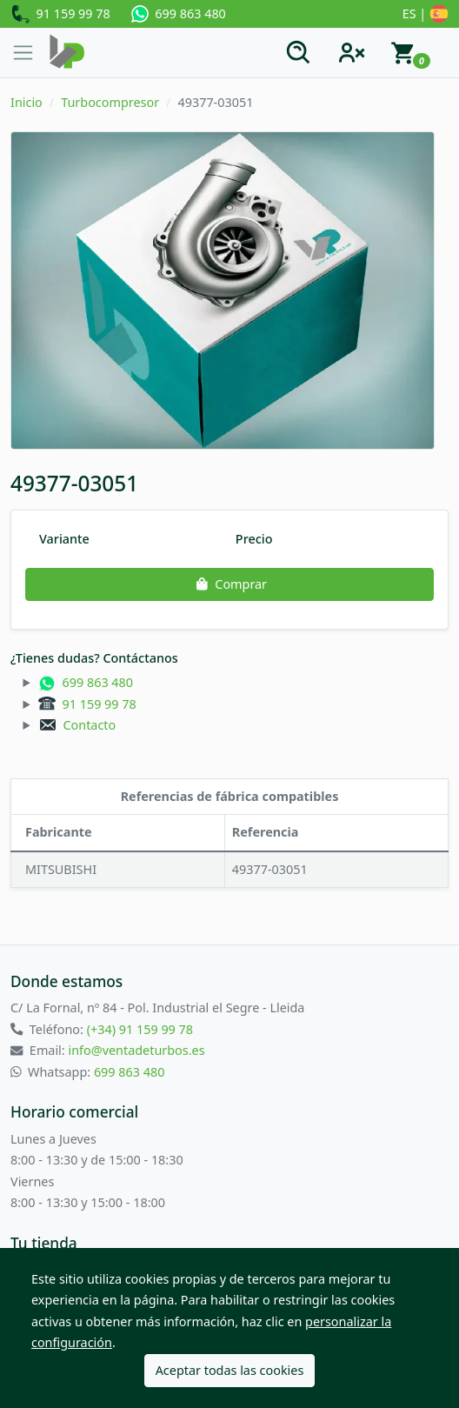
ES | (425, 14)
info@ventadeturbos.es (136, 1050)
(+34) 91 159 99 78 (140, 1029)
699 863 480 (178, 14)
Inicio (26, 102)
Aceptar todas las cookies (230, 1370)
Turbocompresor (110, 102)
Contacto (77, 725)
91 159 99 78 (60, 14)
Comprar (229, 584)
